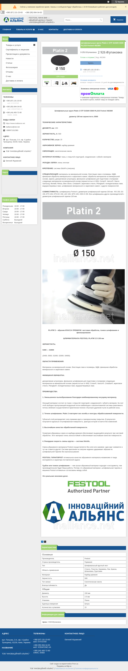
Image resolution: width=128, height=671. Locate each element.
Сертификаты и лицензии (17, 49)
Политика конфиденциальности (86, 668)
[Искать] (101, 20)
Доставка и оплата (72, 29)
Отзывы (9, 72)
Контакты (53, 29)
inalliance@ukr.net (13, 127)
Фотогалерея (12, 67)
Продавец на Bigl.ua (64, 666)
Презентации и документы (18, 54)
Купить (90, 63)
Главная (7, 29)
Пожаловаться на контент (64, 668)
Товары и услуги (24, 29)
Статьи (9, 63)
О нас (41, 29)
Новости (9, 58)
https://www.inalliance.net (15, 123)
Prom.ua (75, 664)
